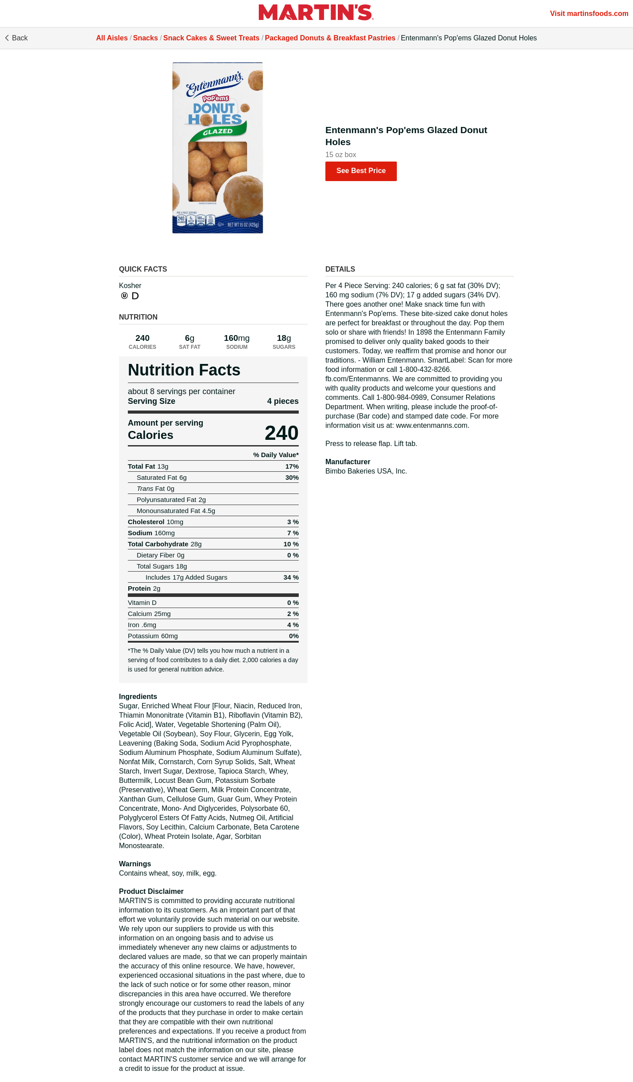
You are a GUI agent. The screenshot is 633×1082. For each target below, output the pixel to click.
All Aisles (111, 38)
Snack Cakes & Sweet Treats (211, 38)
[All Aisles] (316, 13)
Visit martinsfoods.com (589, 13)
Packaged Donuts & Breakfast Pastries (330, 38)
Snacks (145, 38)
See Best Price (361, 170)
